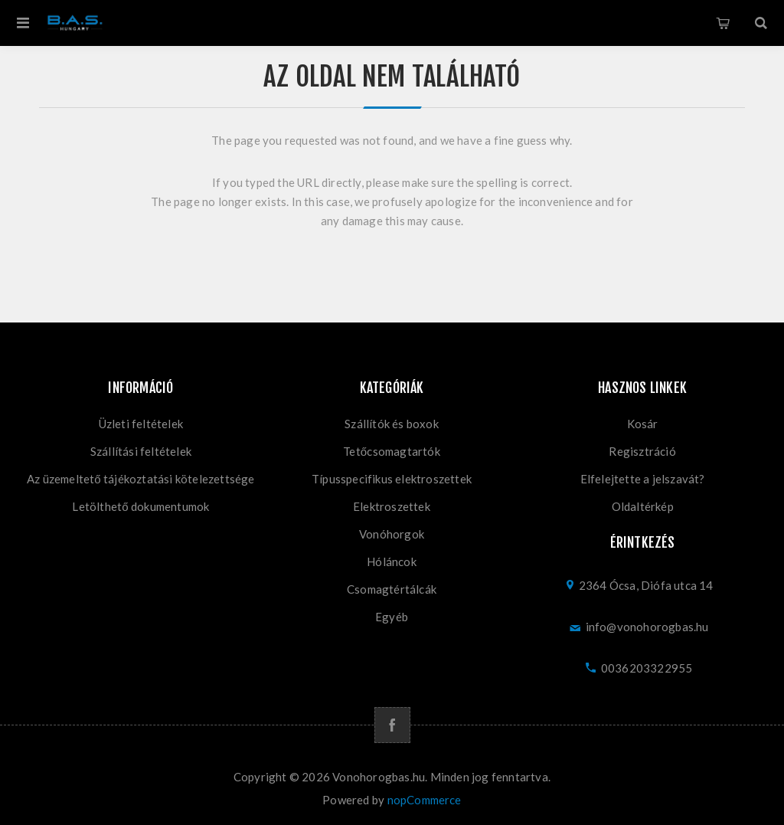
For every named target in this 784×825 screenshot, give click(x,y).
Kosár (723, 23)
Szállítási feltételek (140, 451)
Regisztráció (642, 451)
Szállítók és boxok (392, 424)
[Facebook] (392, 725)
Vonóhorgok (391, 534)
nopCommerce (424, 800)
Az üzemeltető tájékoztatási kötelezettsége (141, 479)
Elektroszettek (391, 506)
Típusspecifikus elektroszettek (392, 479)
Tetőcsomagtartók (391, 451)
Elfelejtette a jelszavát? (642, 479)
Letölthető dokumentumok (140, 506)
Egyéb (391, 617)
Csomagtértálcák (391, 589)
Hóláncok (391, 561)
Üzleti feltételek (141, 424)
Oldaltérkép (643, 506)
